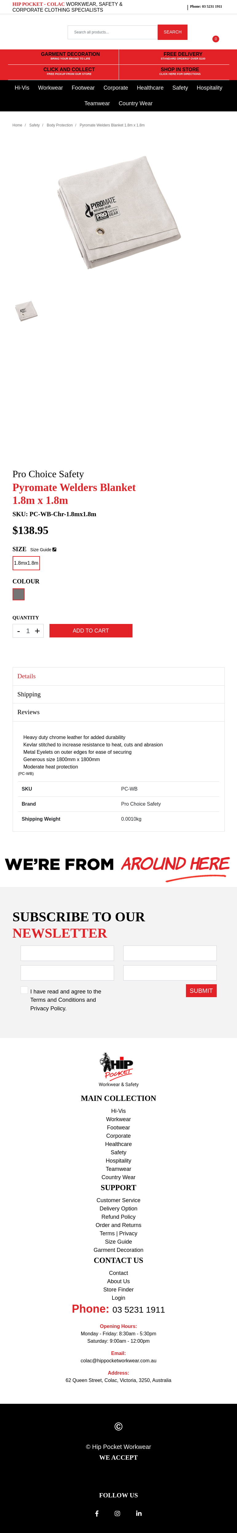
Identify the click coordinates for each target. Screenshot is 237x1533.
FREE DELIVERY (183, 56)
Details (27, 676)
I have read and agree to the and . (65, 1000)
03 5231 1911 (139, 1309)
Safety (180, 88)
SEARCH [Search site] (173, 31)
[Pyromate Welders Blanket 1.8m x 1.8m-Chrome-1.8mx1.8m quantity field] (28, 631)
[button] (198, 32)
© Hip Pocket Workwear (118, 1446)
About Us (118, 1281)
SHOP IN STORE (180, 71)
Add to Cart (91, 631)
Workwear (50, 88)
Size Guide (40, 549)
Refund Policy (118, 1217)
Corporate (116, 88)
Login (118, 1298)
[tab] (119, 676)
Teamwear (97, 103)
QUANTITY (26, 617)
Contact (118, 1273)
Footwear (83, 88)
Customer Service (118, 1200)
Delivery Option (118, 1209)
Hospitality (209, 88)
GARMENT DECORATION (70, 56)
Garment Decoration (118, 1250)
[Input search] (112, 32)
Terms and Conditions (57, 1000)
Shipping (29, 694)
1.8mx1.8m (26, 563)
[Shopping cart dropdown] (215, 32)
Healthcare (150, 88)
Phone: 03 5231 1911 (206, 6)
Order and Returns (118, 1225)
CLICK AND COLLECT (69, 71)
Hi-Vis (22, 88)
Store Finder (118, 1290)
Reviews (29, 712)
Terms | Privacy (118, 1233)
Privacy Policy (47, 1008)
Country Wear (136, 103)
